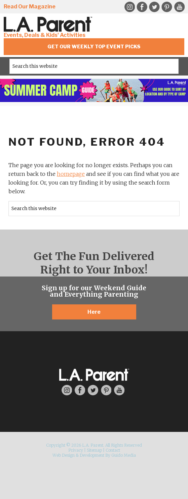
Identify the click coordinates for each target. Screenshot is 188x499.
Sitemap (94, 450)
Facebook (142, 7)
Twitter (154, 7)
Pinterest (166, 7)
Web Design (63, 455)
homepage (71, 173)
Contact (113, 450)
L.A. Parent (49, 24)
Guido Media (123, 455)
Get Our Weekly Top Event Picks (94, 46)
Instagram (129, 7)
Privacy (75, 450)
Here (94, 312)
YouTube (179, 7)
